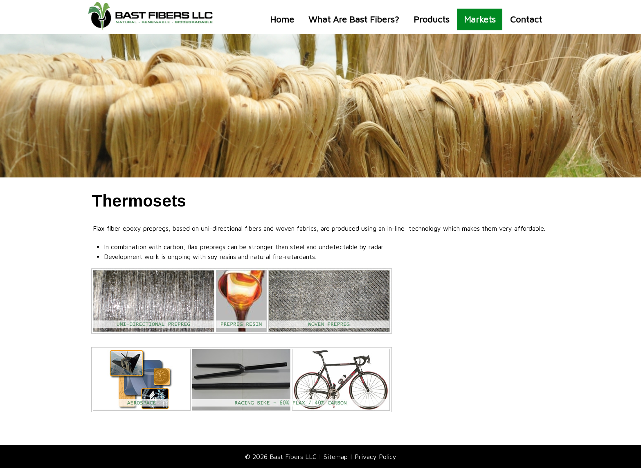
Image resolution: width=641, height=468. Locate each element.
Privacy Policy (375, 456)
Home (282, 19)
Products (432, 19)
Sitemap (336, 456)
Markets (480, 19)
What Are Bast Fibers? (353, 19)
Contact (526, 19)
